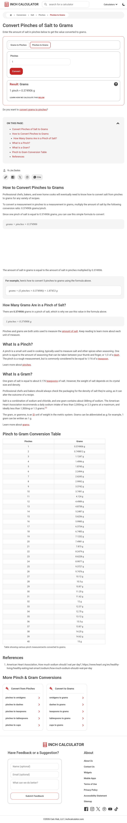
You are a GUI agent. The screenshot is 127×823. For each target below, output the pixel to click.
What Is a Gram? (21, 147)
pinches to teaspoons (23, 711)
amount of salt (70, 331)
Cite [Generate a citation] (37, 177)
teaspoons (52, 381)
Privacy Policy (90, 790)
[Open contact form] (116, 84)
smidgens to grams (66, 697)
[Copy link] (6, 177)
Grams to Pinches (19, 45)
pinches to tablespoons (23, 718)
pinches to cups (23, 725)
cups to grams (66, 725)
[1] (46, 408)
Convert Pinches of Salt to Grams (30, 129)
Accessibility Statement (95, 795)
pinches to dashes (23, 704)
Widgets (88, 772)
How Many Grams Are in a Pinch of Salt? (35, 138)
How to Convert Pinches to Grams (30, 133)
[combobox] (69, 4)
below (41, 97)
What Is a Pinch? (21, 143)
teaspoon (103, 358)
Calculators (111, 4)
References (18, 156)
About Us (88, 761)
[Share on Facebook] (13, 177)
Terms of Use (90, 784)
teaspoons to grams (66, 711)
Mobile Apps (90, 778)
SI (34, 414)
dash (116, 354)
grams (25, 424)
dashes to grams (66, 704)
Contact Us (89, 766)
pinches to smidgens (23, 697)
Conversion (21, 15)
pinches (26, 364)
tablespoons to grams (66, 718)
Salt (32, 15)
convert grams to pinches (33, 109)
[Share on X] (20, 177)
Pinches (42, 15)
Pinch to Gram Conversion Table (29, 152)
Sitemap (88, 801)
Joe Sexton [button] (15, 170)
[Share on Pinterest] (27, 177)
